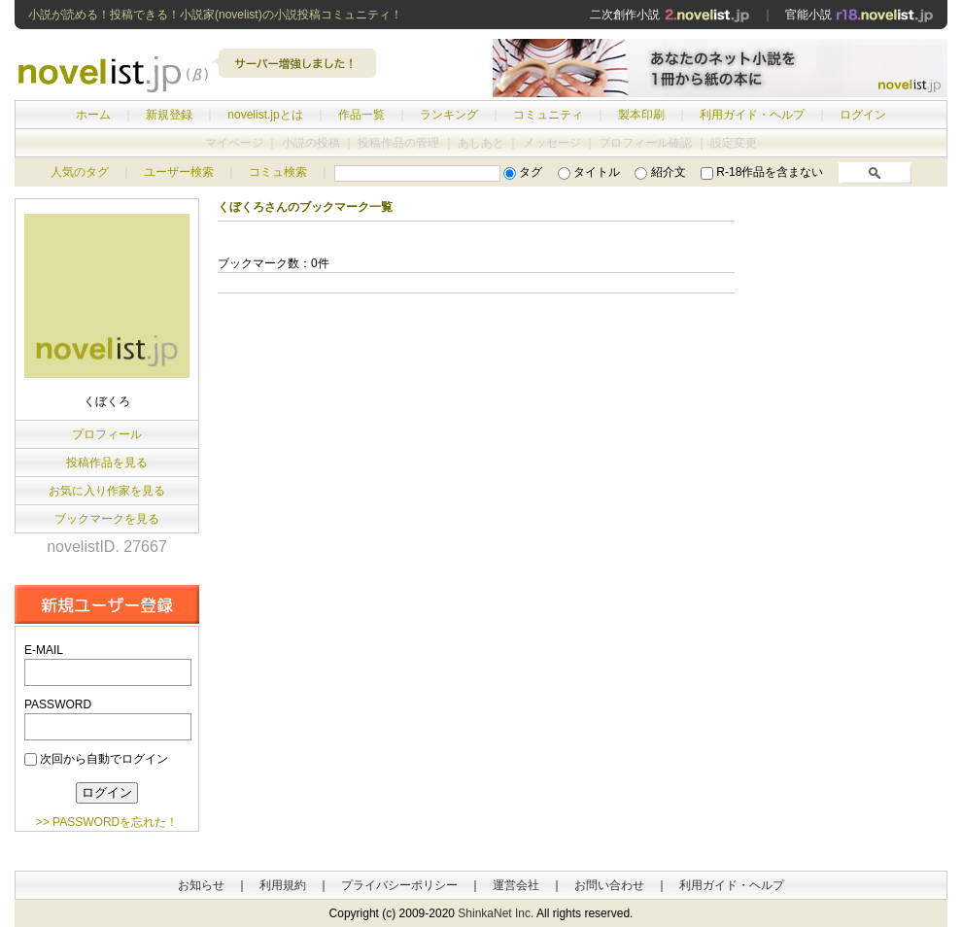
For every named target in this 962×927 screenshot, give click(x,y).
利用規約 (282, 885)
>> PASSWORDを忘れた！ (107, 822)
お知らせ (201, 885)
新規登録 (169, 114)
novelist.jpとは (264, 114)
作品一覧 (361, 114)
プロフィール (107, 434)
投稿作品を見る (107, 462)
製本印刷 (641, 114)
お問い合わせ (609, 885)
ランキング (449, 114)
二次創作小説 (669, 14)
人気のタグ (80, 172)
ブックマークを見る (106, 519)
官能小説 (859, 14)
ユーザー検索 (179, 172)
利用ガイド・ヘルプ (752, 114)
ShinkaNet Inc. (495, 913)
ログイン (863, 114)
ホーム (93, 114)
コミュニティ (548, 114)
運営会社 (516, 885)
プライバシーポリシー (399, 885)
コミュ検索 (278, 172)
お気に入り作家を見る (107, 491)
